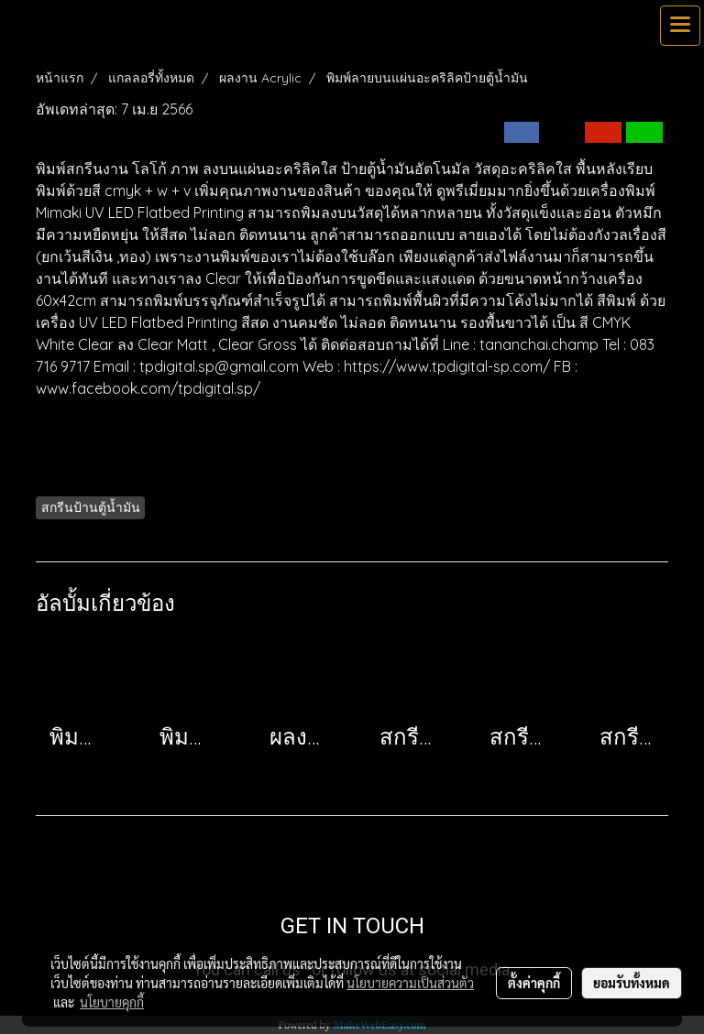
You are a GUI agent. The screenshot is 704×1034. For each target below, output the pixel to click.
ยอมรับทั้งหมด (631, 982)
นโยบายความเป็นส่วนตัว (410, 982)
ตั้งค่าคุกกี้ (534, 982)
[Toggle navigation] (680, 25)
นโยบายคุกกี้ (112, 1002)
